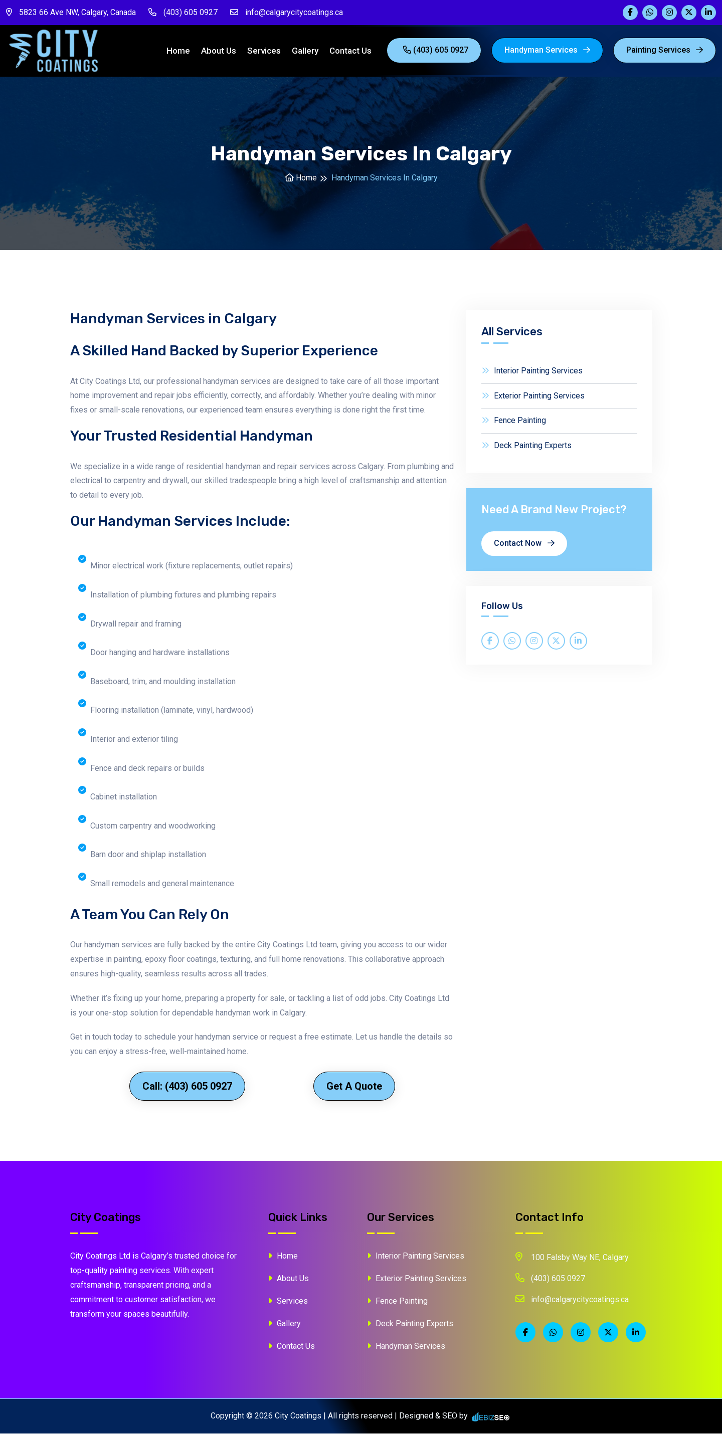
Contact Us (350, 53)
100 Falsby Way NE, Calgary (572, 1260)
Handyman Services (547, 52)
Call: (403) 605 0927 (187, 1090)
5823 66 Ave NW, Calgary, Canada (71, 12)
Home (178, 53)
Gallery (305, 53)
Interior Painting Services (532, 374)
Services (264, 53)
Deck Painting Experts (526, 449)
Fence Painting (513, 424)
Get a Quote (354, 1090)
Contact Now (524, 547)
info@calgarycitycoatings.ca (286, 12)
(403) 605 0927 (183, 12)
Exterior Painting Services (533, 399)
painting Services (664, 52)
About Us (218, 53)
